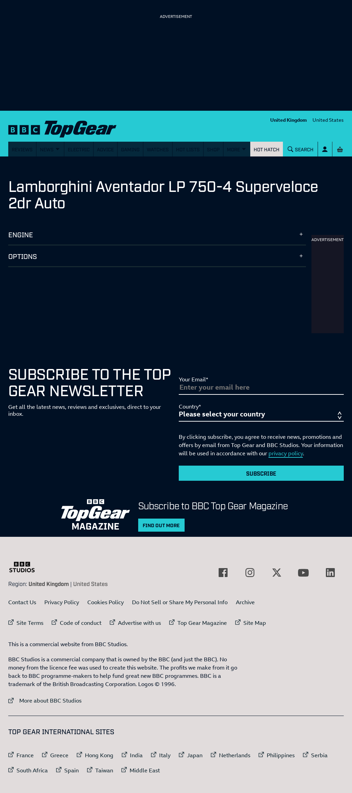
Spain (71, 770)
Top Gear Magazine (202, 622)
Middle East (145, 770)
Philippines (281, 755)
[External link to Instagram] (250, 573)
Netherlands (234, 755)
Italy (164, 755)
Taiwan (104, 770)
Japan (194, 755)
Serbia (319, 755)
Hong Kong (99, 755)
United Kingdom (288, 120)
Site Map (254, 622)
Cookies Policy (105, 602)
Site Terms (29, 622)
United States (328, 120)
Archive (245, 602)
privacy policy (285, 453)
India (136, 755)
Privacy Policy (61, 602)
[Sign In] (325, 149)
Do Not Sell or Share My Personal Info (180, 602)
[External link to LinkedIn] (330, 573)
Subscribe (261, 473)
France (25, 755)
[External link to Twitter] (277, 573)
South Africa (32, 770)
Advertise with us (139, 622)
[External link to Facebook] (223, 573)
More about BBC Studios (44, 700)
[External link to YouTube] (304, 573)
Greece (59, 755)
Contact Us (22, 602)
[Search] (301, 149)
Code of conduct (80, 622)
